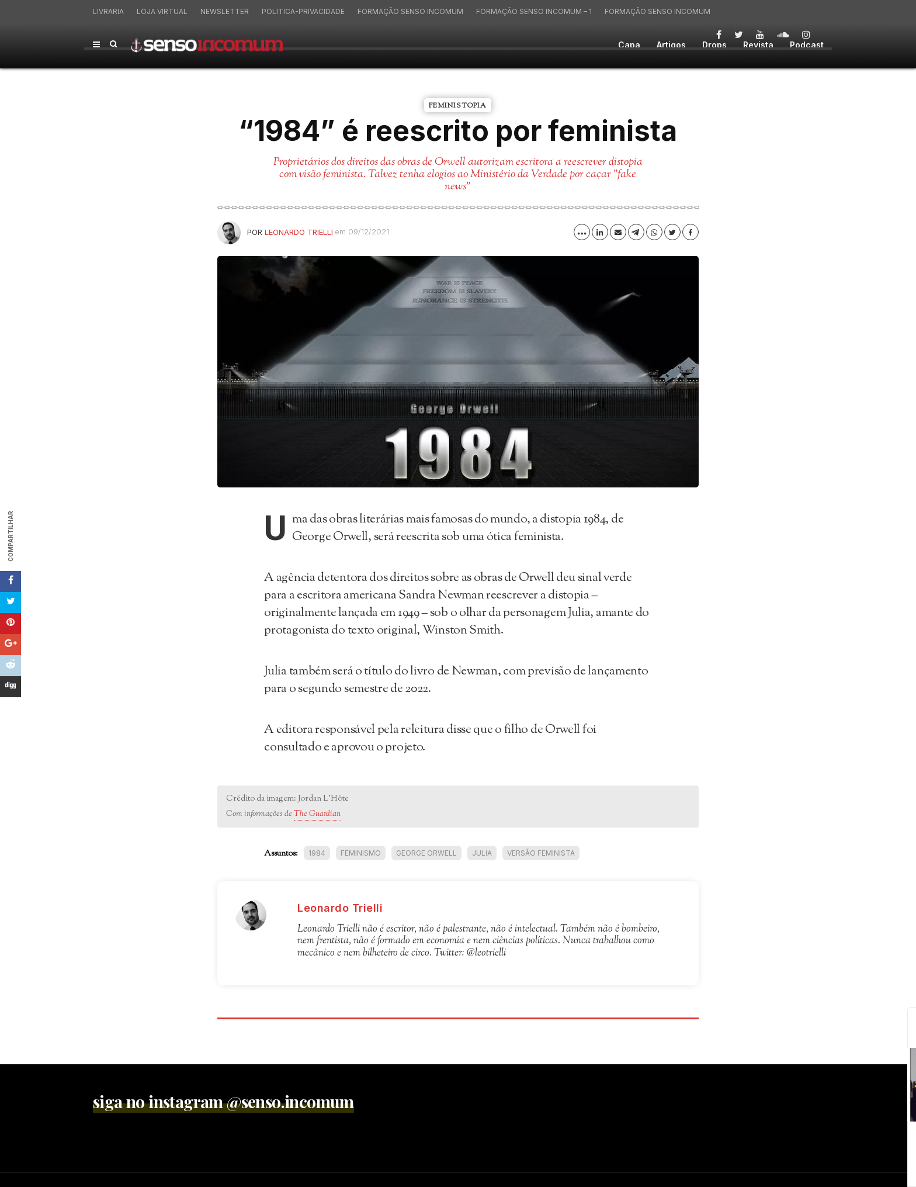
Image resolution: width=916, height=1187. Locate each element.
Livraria (108, 11)
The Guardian (317, 814)
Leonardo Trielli (299, 232)
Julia (482, 853)
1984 (316, 853)
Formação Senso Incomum (410, 11)
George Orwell (426, 853)
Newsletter (224, 11)
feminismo (361, 853)
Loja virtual (162, 11)
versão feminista (541, 853)
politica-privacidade (303, 11)
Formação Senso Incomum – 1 (534, 11)
